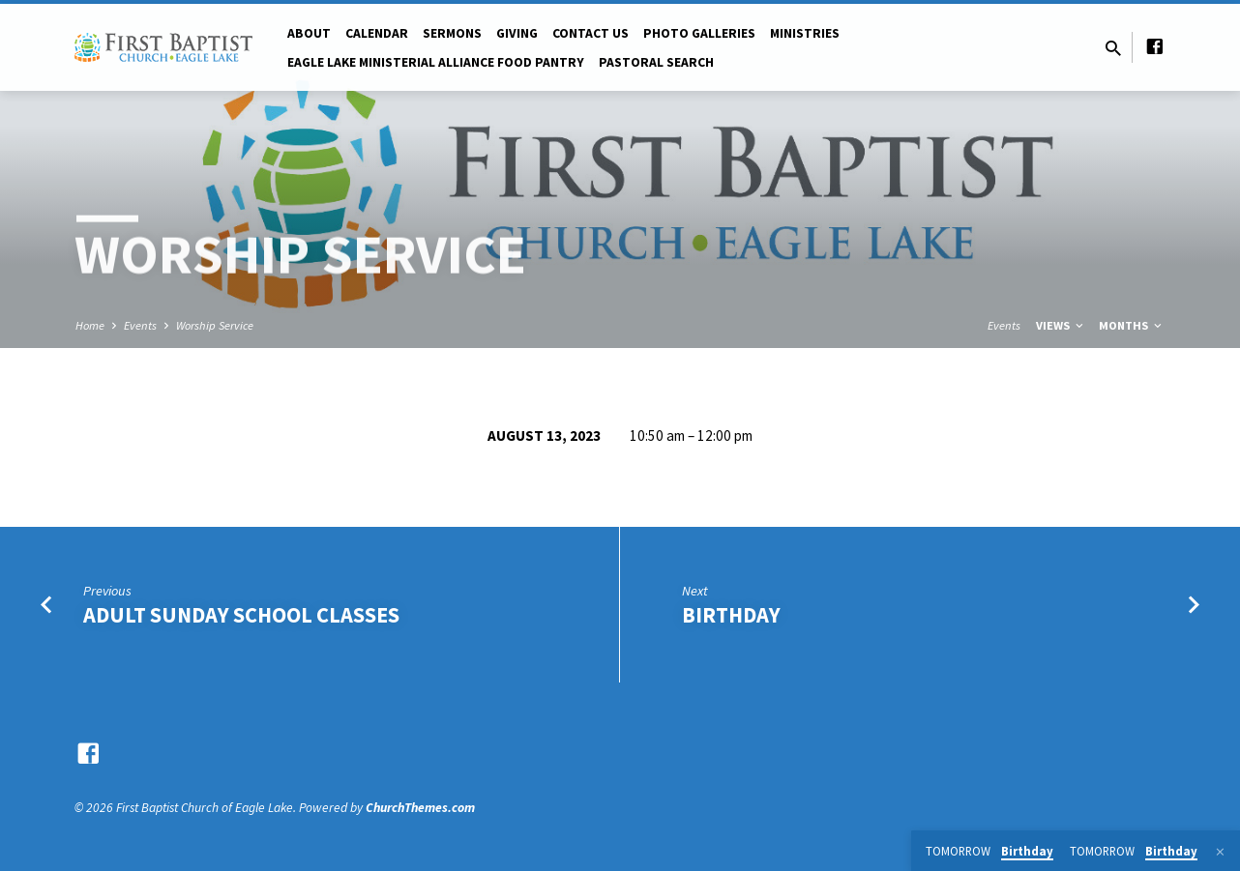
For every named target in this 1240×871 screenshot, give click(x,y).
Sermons (452, 33)
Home (89, 325)
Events (140, 325)
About (309, 33)
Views (1061, 325)
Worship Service (214, 325)
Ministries (805, 33)
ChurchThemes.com (420, 807)
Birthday (731, 614)
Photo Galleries (699, 33)
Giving (517, 33)
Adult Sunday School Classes (241, 614)
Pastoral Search (656, 62)
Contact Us (590, 33)
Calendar (376, 33)
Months (1132, 325)
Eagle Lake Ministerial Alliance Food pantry (435, 62)
